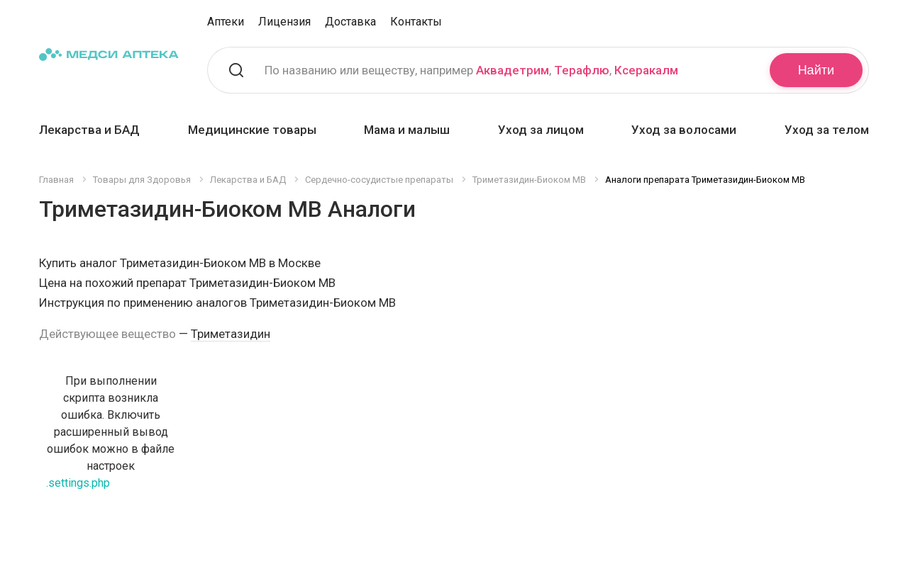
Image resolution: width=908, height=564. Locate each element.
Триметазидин (230, 334)
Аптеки (225, 21)
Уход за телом (827, 130)
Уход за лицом (541, 130)
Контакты (416, 21)
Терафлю (581, 70)
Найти (816, 70)
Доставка (350, 21)
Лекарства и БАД (89, 130)
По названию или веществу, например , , (471, 70)
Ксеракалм (646, 70)
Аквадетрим (512, 70)
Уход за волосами (683, 130)
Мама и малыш (407, 130)
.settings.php (78, 483)
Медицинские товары (252, 130)
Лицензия (284, 21)
